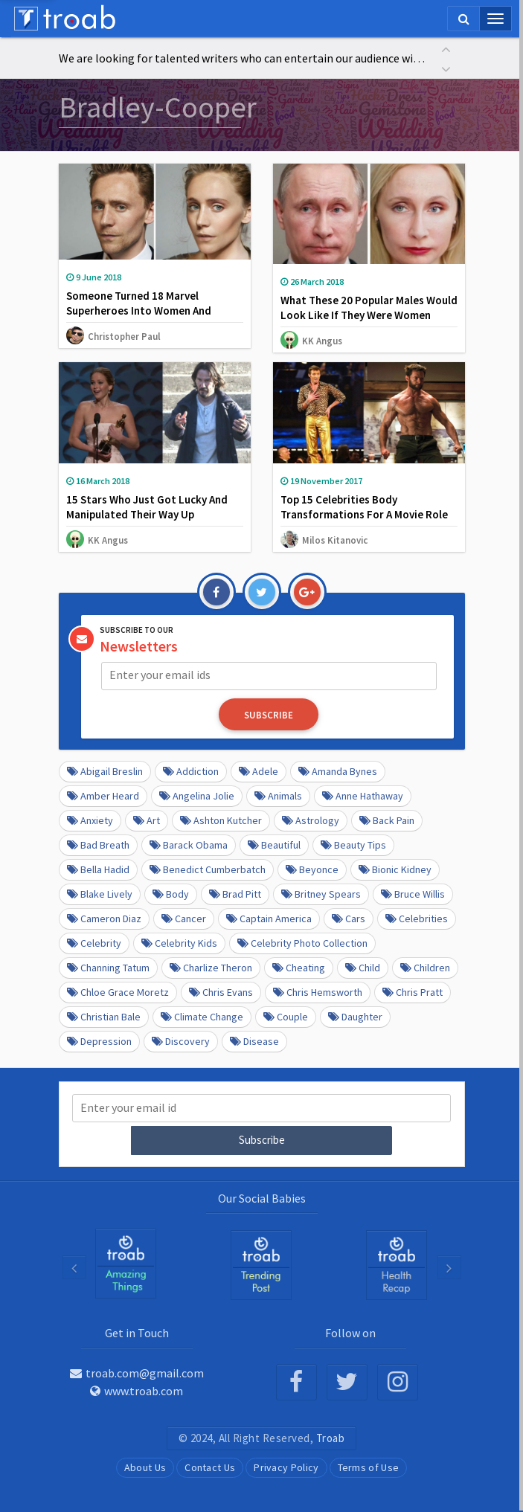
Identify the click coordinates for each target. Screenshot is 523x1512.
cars (348, 917)
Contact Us (210, 1466)
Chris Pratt (412, 991)
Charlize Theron (211, 967)
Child (362, 967)
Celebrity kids (179, 942)
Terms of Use (369, 1466)
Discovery (181, 1040)
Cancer (183, 917)
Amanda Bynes (337, 770)
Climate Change (202, 1016)
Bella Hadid (98, 868)
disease (254, 1040)
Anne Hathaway (362, 795)
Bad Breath (98, 844)
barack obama (189, 844)
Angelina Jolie (196, 795)
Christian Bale (104, 1016)
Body (171, 893)
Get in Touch (137, 1331)
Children (425, 967)
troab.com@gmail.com (137, 1371)
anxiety (90, 819)
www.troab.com (136, 1389)
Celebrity (94, 942)
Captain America (269, 917)
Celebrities (416, 917)
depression (99, 1040)
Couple (285, 1016)
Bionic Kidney (395, 868)
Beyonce (312, 868)
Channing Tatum (108, 967)
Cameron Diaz (104, 917)
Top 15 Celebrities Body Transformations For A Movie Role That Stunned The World (364, 514)
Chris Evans (221, 991)
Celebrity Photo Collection (302, 942)
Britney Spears (321, 893)
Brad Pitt (235, 893)
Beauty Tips (353, 844)
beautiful (274, 844)
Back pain (386, 819)
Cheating (298, 967)
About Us (145, 1466)
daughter (355, 1016)
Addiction (191, 770)
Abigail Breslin (105, 770)
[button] (446, 48)
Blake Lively (99, 893)
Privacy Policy (286, 1466)
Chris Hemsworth (317, 991)
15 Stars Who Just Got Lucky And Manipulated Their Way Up (147, 506)
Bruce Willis (413, 893)
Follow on (350, 1331)
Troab (330, 1436)
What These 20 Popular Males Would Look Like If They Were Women (369, 307)
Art (146, 819)
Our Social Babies (262, 1196)
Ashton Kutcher (221, 819)
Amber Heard (103, 795)
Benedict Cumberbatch (208, 868)
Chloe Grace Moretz (118, 991)
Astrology (310, 819)
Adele (258, 770)
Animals (278, 795)
